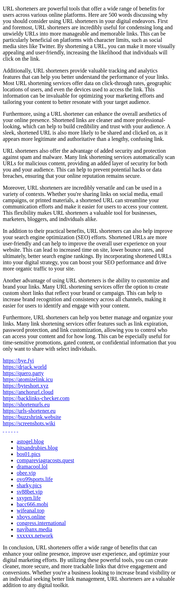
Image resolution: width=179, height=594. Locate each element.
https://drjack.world (25, 367)
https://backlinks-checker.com (36, 398)
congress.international (41, 523)
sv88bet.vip (29, 492)
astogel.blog (30, 441)
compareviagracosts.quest (45, 460)
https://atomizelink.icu (28, 379)
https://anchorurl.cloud (28, 392)
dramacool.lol (32, 467)
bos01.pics (28, 454)
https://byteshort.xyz (25, 386)
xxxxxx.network (35, 536)
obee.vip (26, 473)
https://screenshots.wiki (29, 423)
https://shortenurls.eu (26, 405)
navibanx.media (34, 529)
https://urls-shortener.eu (29, 411)
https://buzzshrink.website (32, 417)
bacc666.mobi (32, 504)
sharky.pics (29, 485)
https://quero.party (23, 373)
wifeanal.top (31, 510)
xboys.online (31, 517)
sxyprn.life (29, 498)
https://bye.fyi (18, 361)
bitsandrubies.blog (37, 448)
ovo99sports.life (35, 479)
